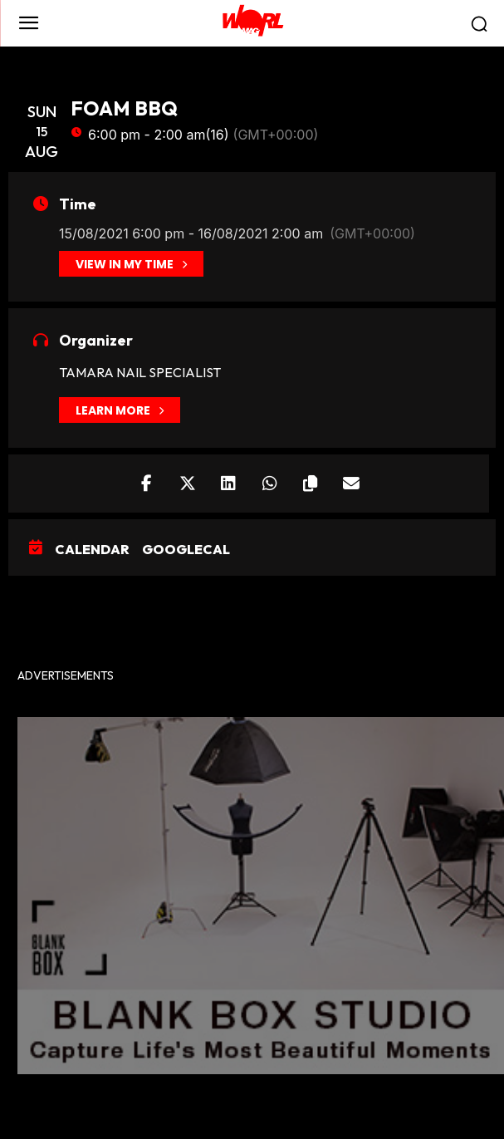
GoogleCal (186, 549)
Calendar (92, 549)
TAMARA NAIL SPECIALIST (140, 372)
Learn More (120, 410)
